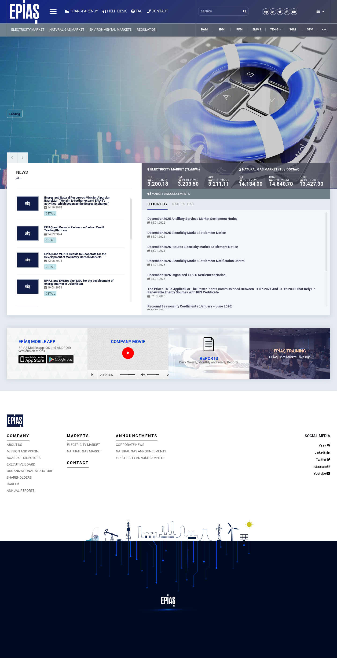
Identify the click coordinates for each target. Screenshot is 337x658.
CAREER (13, 484)
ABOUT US (14, 445)
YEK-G (274, 29)
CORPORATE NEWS (130, 445)
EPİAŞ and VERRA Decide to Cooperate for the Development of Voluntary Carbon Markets (75, 255)
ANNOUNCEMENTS (137, 436)
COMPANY (18, 436)
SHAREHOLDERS (19, 477)
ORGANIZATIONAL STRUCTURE (30, 471)
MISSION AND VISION (22, 451)
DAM (204, 29)
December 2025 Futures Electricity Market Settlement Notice (192, 246)
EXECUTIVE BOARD (21, 464)
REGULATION (146, 29)
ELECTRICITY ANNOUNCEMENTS (140, 458)
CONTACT (78, 463)
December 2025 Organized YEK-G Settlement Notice (186, 275)
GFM (310, 29)
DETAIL (50, 213)
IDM (221, 29)
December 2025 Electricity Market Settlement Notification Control (196, 260)
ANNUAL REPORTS (20, 490)
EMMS (257, 29)
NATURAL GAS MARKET (66, 29)
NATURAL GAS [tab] (183, 204)
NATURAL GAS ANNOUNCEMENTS (141, 451)
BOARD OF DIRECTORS (23, 458)
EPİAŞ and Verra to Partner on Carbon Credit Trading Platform (74, 228)
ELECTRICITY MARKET (27, 29)
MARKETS (78, 436)
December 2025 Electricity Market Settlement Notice (186, 232)
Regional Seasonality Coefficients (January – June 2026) (189, 306)
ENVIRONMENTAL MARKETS (110, 29)
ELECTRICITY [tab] (157, 204)
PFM (239, 29)
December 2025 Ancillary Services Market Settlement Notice (192, 218)
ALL (18, 178)
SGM (292, 29)
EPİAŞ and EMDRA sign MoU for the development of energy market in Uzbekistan (79, 282)
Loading (14, 114)
